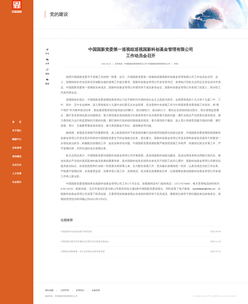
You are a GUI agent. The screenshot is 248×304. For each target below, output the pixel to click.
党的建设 (16, 156)
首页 (48, 34)
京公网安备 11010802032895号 (223, 296)
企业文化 (16, 164)
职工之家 (213, 34)
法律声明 (65, 290)
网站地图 (49, 290)
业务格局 (16, 147)
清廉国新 (75, 34)
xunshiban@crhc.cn (203, 188)
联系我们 (80, 290)
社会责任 (16, 182)
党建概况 (161, 34)
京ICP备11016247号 (201, 296)
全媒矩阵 (96, 290)
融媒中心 (16, 139)
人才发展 (16, 173)
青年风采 (231, 34)
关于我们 (16, 130)
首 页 (16, 122)
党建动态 (178, 34)
